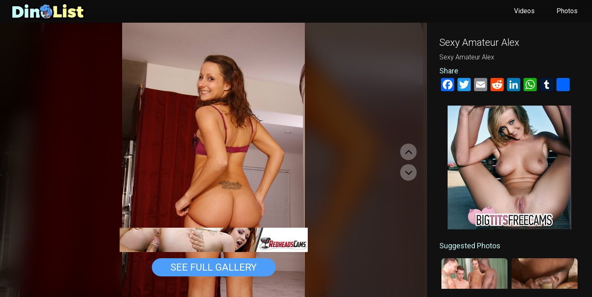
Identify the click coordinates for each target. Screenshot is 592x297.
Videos (524, 11)
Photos (567, 11)
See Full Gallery (213, 267)
